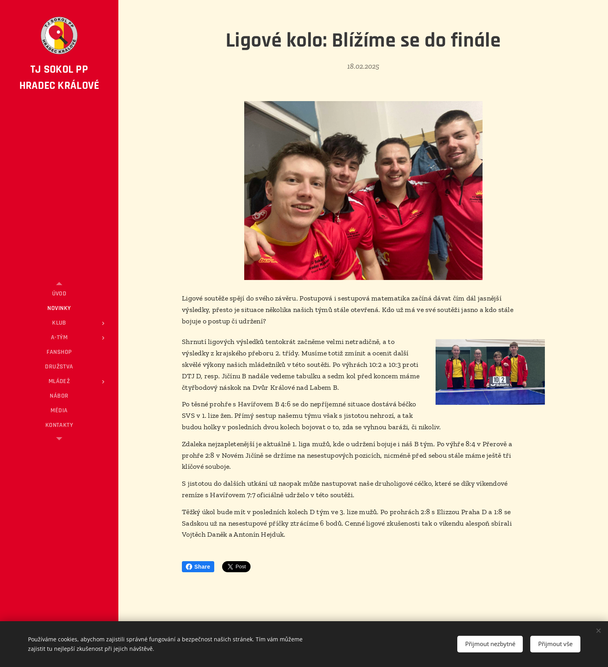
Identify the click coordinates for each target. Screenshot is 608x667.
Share (198, 567)
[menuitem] (59, 293)
